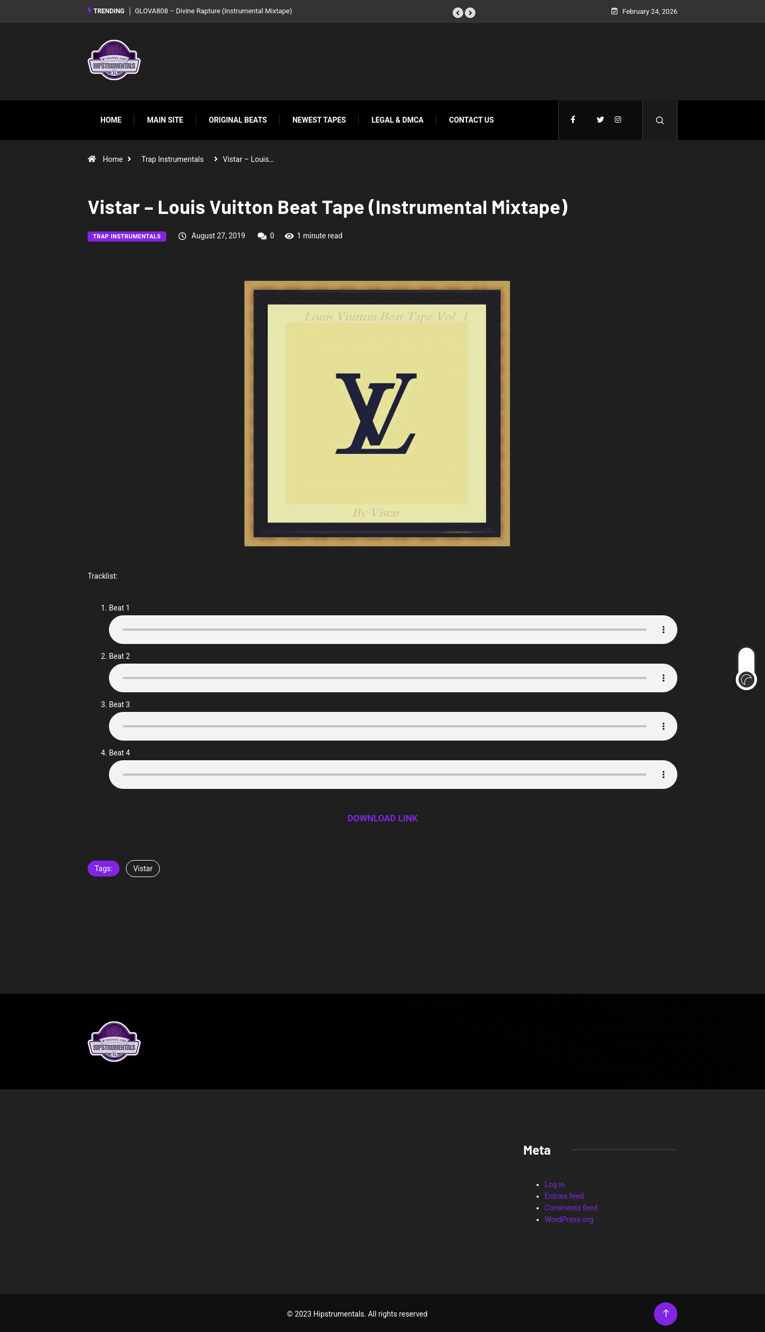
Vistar (142, 867)
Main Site (165, 118)
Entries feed (564, 1194)
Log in (555, 1183)
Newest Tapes (319, 118)
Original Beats (238, 118)
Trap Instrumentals (172, 157)
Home (111, 118)
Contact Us (471, 118)
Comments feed (571, 1206)
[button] (458, 12)
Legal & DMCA (397, 118)
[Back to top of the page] (666, 1312)
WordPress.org (569, 1218)
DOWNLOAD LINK (382, 816)
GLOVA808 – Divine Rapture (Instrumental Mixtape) (213, 10)
